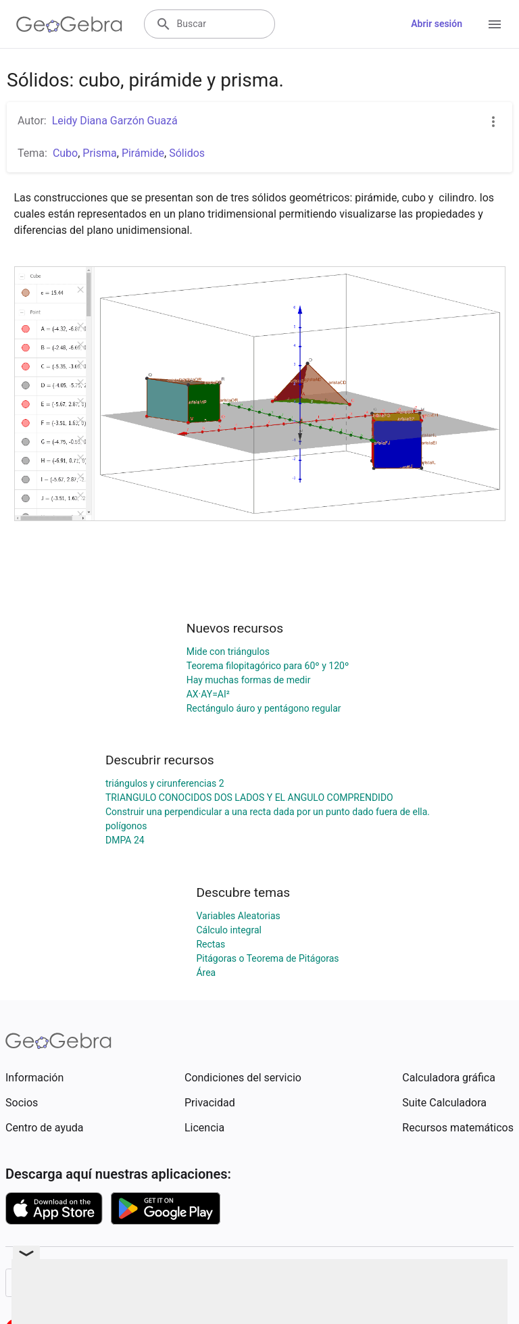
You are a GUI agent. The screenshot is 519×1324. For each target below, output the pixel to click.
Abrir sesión (436, 23)
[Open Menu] (495, 24)
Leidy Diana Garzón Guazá (115, 120)
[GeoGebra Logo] (69, 24)
